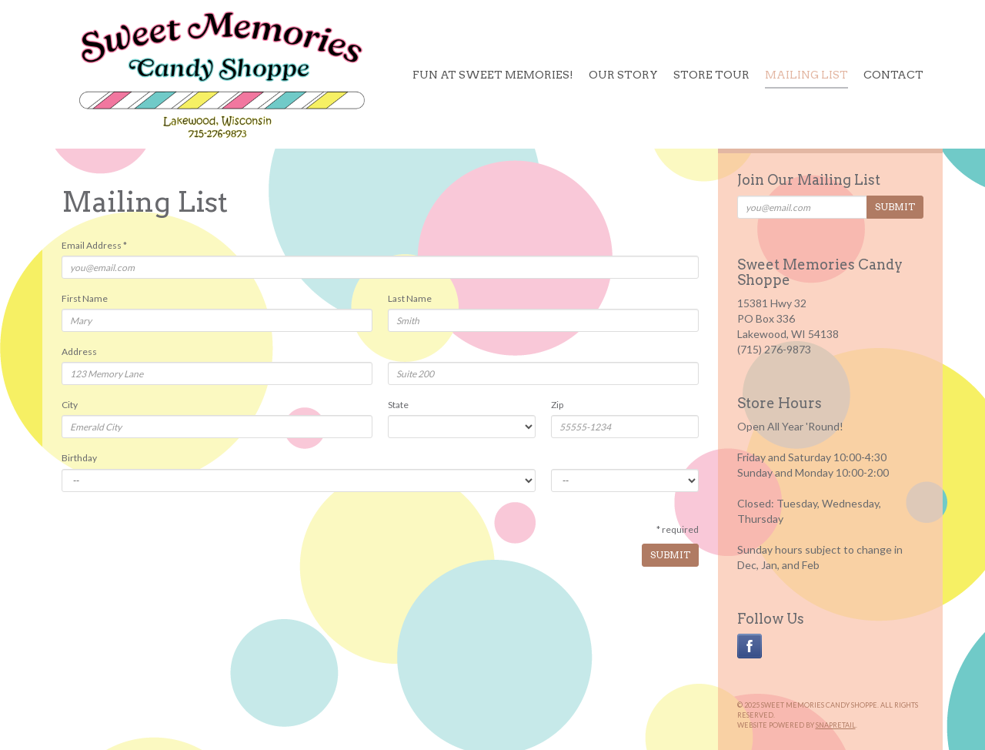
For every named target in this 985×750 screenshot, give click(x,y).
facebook (749, 646)
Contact (893, 75)
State (398, 404)
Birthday (79, 458)
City (70, 404)
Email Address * (94, 245)
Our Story (623, 75)
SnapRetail (836, 725)
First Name (85, 298)
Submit (670, 555)
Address (79, 351)
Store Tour (711, 75)
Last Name (410, 298)
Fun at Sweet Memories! (492, 75)
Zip (557, 404)
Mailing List (806, 75)
